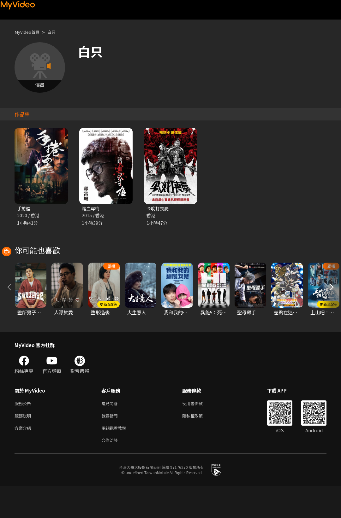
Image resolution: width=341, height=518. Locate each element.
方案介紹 (24, 458)
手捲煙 (24, 208)
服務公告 (24, 432)
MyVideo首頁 (29, 32)
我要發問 (110, 445)
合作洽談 (110, 472)
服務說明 (24, 445)
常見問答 (110, 432)
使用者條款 (198, 432)
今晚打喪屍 (158, 208)
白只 (56, 32)
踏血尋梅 (91, 208)
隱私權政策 (198, 445)
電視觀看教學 (115, 458)
